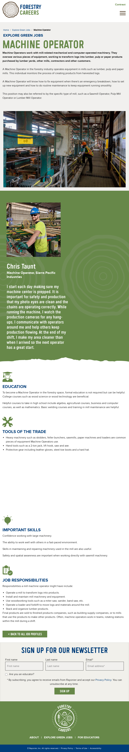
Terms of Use (81, 748)
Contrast (120, 4)
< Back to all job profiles (25, 634)
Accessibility (95, 748)
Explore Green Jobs (58, 737)
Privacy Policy (103, 680)
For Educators (88, 737)
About (34, 737)
